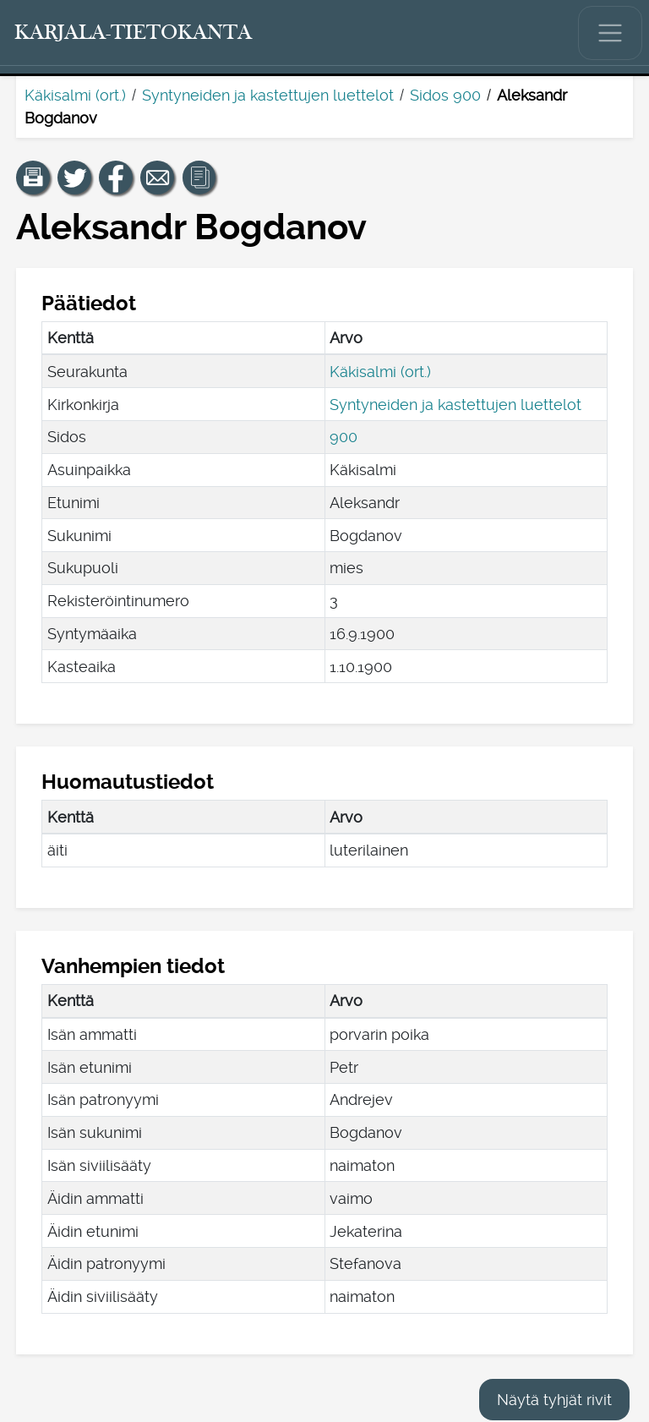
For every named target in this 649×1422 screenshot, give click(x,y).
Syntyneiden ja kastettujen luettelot (268, 95)
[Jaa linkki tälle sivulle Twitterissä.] (74, 177)
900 (343, 437)
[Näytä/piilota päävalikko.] (610, 33)
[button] (33, 177)
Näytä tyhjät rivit (554, 1399)
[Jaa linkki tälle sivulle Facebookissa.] (116, 177)
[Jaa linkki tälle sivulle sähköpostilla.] (157, 177)
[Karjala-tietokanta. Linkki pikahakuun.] (133, 33)
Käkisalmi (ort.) (75, 95)
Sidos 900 (445, 95)
